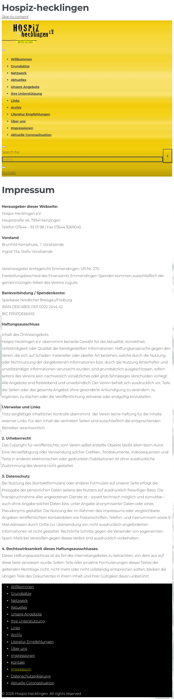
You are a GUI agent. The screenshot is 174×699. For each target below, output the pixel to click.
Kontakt (9, 173)
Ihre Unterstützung (26, 94)
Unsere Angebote (25, 87)
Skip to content (15, 17)
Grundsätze (20, 66)
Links (15, 101)
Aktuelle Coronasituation (31, 135)
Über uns (18, 121)
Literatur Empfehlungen (30, 114)
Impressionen (22, 128)
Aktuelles (18, 80)
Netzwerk (19, 73)
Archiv (16, 107)
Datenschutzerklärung (31, 676)
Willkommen (21, 59)
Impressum (21, 669)
